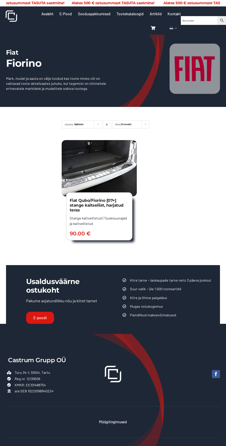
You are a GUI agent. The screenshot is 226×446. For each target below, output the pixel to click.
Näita (123, 124)
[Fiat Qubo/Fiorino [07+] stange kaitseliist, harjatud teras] (99, 142)
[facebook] (216, 374)
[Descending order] (107, 124)
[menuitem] (173, 28)
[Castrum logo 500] (11, 12)
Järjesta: (73, 124)
